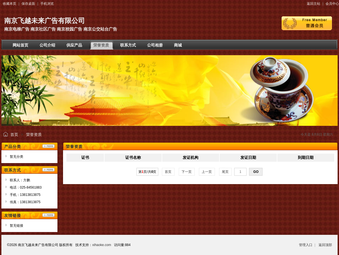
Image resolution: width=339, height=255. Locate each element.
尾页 (225, 172)
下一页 (187, 172)
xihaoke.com (101, 245)
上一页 (207, 172)
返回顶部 (325, 245)
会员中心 (332, 4)
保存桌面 (28, 4)
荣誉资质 (34, 134)
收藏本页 (9, 4)
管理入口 (305, 245)
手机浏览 (47, 4)
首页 (14, 134)
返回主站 (313, 4)
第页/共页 (147, 172)
